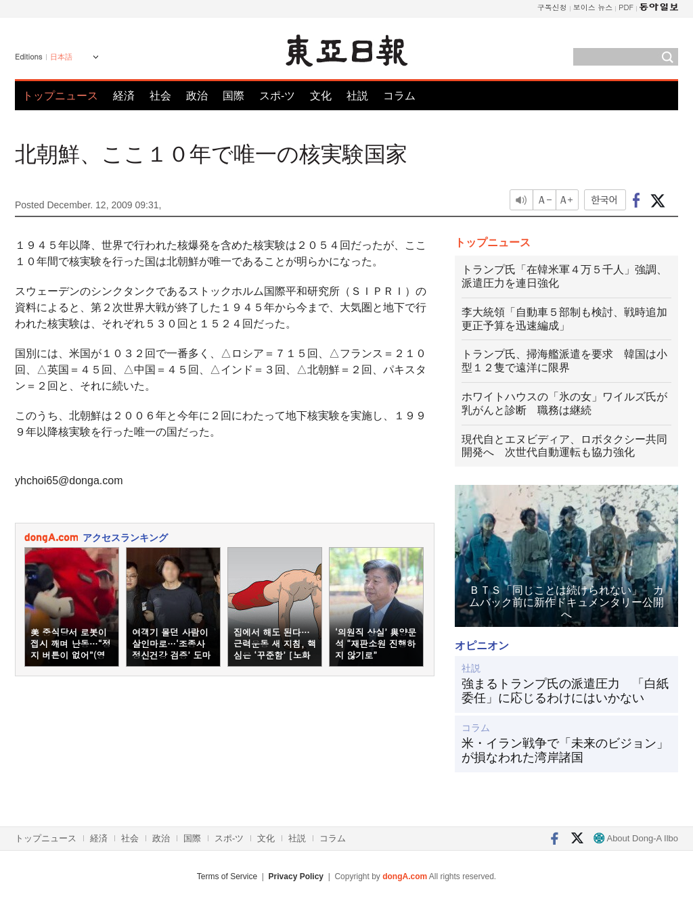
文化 (321, 95)
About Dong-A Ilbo (636, 838)
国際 (233, 95)
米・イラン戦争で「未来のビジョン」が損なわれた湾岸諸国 (565, 750)
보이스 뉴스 (593, 7)
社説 (357, 95)
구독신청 (552, 7)
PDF (626, 7)
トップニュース (60, 95)
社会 (160, 95)
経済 (124, 95)
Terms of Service (227, 876)
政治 (197, 95)
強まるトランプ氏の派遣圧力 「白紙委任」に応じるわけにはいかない (565, 691)
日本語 (61, 57)
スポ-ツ (277, 95)
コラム (399, 95)
